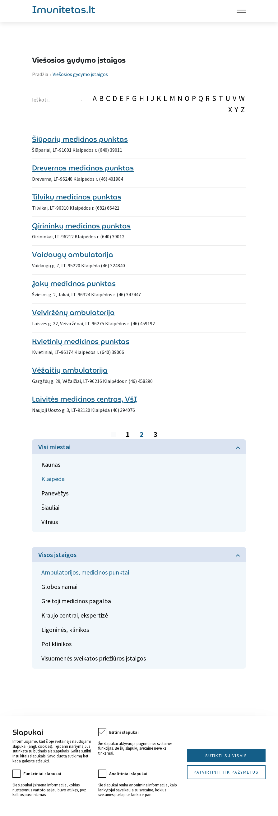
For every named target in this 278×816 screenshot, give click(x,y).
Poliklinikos (56, 644)
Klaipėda (53, 479)
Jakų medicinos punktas (74, 283)
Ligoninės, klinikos (65, 629)
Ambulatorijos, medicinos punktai (85, 572)
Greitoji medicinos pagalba (76, 601)
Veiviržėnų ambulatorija (73, 312)
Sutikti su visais (226, 755)
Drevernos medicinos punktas (83, 168)
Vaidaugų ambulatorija (72, 254)
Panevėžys (54, 493)
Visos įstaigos (57, 554)
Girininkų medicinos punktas (81, 225)
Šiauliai (50, 507)
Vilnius (49, 522)
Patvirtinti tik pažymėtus (226, 772)
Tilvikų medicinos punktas (76, 197)
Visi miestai (54, 446)
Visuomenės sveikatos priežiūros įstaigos (93, 658)
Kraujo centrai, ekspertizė (74, 615)
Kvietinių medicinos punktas (80, 341)
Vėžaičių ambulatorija (70, 370)
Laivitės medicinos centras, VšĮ (84, 399)
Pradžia (40, 74)
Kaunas (50, 464)
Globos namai (59, 586)
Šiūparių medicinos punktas (80, 139)
